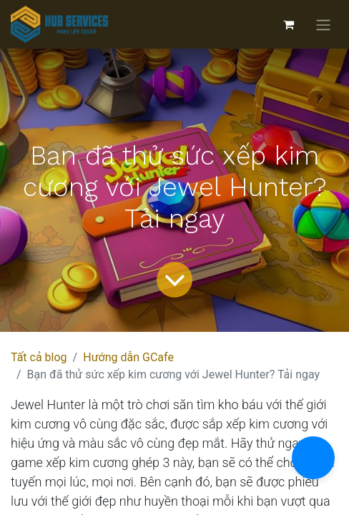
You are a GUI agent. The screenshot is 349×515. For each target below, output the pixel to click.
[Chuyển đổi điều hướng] (323, 24)
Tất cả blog (39, 357)
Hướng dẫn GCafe (128, 357)
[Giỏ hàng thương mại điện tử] (288, 24)
